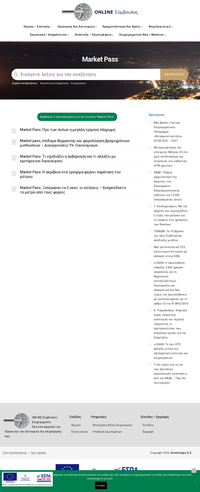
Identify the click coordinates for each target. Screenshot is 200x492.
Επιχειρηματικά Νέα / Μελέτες (142, 34)
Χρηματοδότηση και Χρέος (122, 26)
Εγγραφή (148, 431)
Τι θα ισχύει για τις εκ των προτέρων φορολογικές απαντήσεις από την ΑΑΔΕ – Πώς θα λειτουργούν (170, 373)
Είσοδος (148, 425)
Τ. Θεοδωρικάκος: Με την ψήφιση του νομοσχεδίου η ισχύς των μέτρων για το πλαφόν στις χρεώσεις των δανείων (171, 215)
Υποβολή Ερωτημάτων (107, 431)
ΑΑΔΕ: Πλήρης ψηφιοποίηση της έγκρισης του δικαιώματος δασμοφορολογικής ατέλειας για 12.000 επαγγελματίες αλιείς (168, 186)
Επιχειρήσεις (78, 83)
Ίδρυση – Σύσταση (37, 26)
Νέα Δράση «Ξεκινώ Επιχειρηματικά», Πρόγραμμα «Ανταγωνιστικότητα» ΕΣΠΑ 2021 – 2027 (168, 131)
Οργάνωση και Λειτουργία (77, 26)
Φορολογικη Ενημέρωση (54, 83)
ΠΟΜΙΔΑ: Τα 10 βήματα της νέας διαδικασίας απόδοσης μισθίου (169, 236)
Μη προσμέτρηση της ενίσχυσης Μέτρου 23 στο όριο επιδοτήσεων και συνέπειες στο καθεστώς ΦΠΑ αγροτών (171, 156)
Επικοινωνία (79, 431)
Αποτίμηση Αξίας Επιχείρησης (112, 425)
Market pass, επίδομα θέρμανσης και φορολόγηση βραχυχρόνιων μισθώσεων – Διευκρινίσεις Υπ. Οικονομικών (75, 143)
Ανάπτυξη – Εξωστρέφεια (94, 34)
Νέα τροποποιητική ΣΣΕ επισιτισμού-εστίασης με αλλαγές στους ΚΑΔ (170, 251)
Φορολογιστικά (161, 26)
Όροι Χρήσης (38, 452)
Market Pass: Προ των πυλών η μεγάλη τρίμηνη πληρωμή (67, 129)
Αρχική (76, 425)
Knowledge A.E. (181, 453)
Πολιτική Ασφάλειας (15, 452)
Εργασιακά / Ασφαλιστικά (49, 34)
